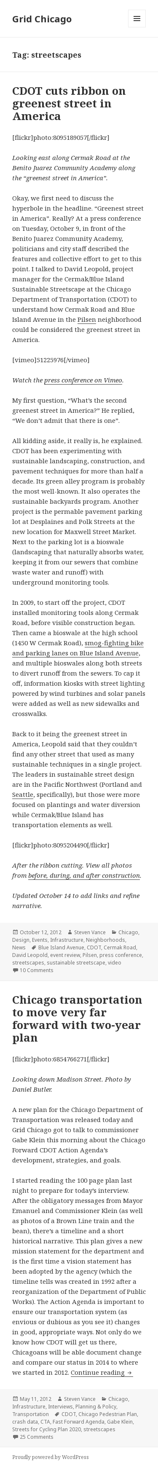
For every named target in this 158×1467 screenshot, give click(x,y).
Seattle (22, 794)
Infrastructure (66, 939)
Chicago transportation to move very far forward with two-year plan (77, 1018)
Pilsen (87, 319)
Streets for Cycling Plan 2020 (46, 1429)
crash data (25, 1421)
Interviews (60, 1406)
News (19, 947)
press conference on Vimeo (83, 380)
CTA (45, 1421)
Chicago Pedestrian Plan (107, 1414)
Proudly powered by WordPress (50, 1457)
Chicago (128, 932)
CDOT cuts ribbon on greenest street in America (69, 103)
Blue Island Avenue (61, 947)
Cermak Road (120, 947)
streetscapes (28, 962)
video (114, 962)
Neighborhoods (105, 939)
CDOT (94, 947)
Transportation (30, 1414)
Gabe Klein (120, 1421)
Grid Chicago (42, 18)
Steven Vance (90, 932)
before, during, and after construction (84, 875)
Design (20, 939)
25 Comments (37, 1436)
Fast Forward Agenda (78, 1421)
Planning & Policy (95, 1406)
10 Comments (37, 970)
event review (65, 955)
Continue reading (102, 1372)
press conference (120, 955)
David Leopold (30, 955)
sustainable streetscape (76, 962)
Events (40, 939)
